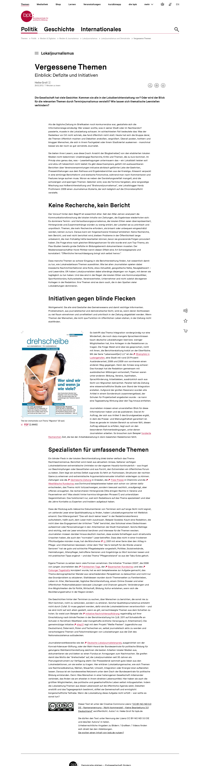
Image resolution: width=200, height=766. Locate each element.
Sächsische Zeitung (81, 451)
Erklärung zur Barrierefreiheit (153, 749)
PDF (26, 340)
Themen (24, 38)
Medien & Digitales (48, 38)
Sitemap (68, 749)
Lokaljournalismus (89, 38)
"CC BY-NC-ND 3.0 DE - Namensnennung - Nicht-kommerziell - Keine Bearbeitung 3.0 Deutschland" (114, 679)
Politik (33, 38)
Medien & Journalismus (69, 38)
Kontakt (101, 749)
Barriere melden (127, 749)
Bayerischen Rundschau (120, 537)
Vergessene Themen (142, 38)
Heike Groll (43, 82)
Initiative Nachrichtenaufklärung (102, 584)
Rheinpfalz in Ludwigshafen (109, 354)
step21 (80, 595)
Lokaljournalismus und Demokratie (115, 38)
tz (105, 512)
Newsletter (81, 749)
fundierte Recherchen (111, 404)
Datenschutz (54, 749)
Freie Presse (117, 451)
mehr (148, 4)
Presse (112, 749)
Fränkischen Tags (91, 537)
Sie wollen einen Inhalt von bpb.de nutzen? (101, 703)
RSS (92, 749)
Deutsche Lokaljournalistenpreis (104, 613)
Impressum (38, 749)
